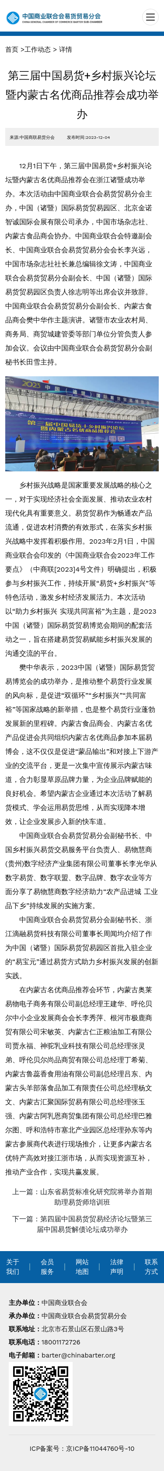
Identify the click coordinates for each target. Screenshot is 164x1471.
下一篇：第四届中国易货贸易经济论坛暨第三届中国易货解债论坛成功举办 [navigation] (82, 1224)
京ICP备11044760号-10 (100, 1449)
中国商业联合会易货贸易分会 (84, 1316)
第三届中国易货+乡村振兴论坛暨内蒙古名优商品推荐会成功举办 (82, 94)
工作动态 (37, 49)
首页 (11, 49)
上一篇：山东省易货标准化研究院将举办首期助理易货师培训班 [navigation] (82, 1197)
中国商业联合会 (64, 1303)
